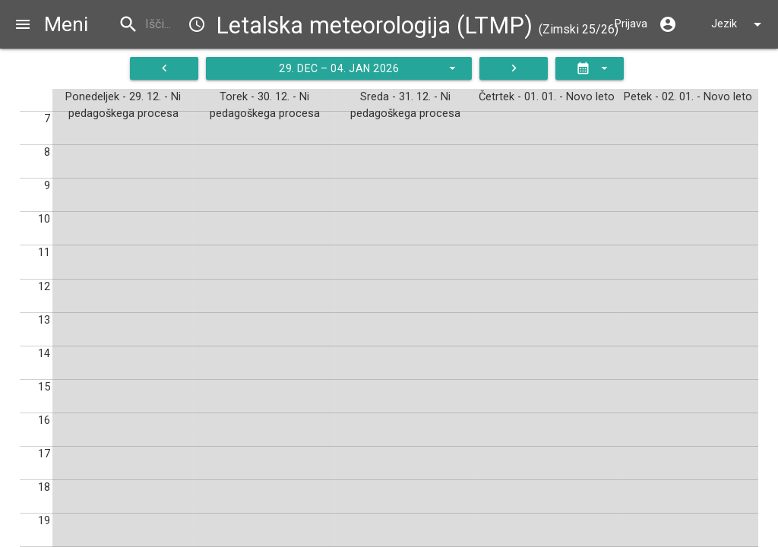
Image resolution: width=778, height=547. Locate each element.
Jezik (739, 24)
